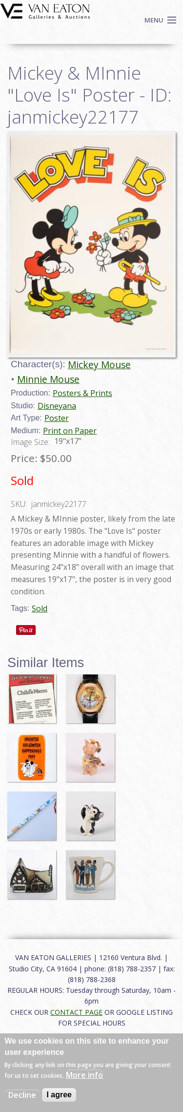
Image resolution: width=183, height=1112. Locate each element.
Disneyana (57, 405)
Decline (22, 1095)
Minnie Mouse (48, 379)
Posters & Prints (82, 393)
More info (84, 1075)
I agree (59, 1095)
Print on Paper (70, 430)
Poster (56, 418)
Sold (39, 608)
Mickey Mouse (99, 364)
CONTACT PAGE (76, 1012)
